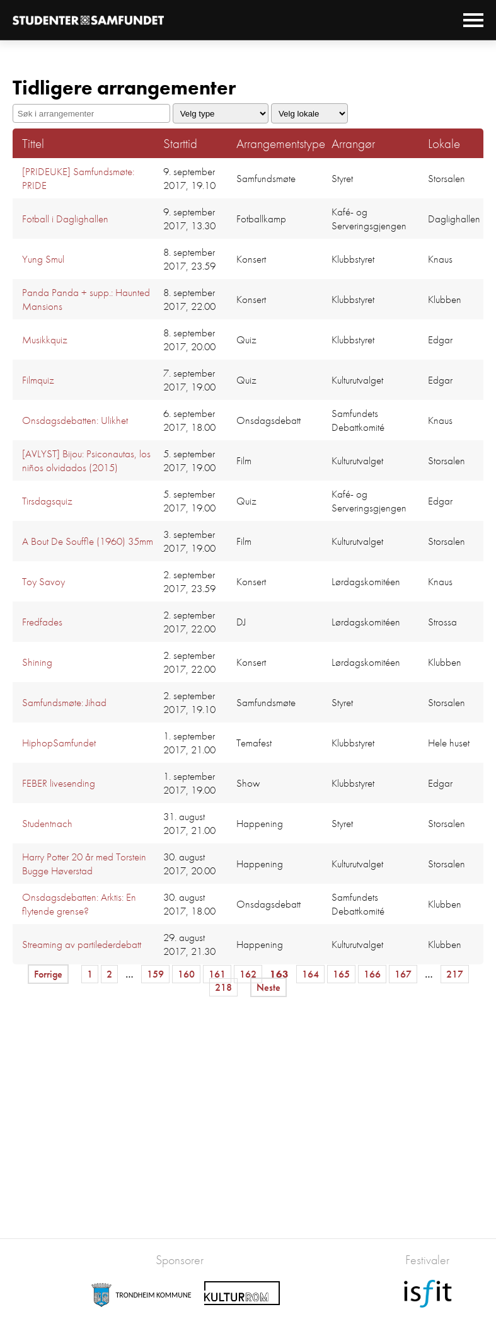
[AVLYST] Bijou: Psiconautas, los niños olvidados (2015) (86, 460)
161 (217, 974)
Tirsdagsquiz (47, 501)
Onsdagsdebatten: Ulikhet (75, 420)
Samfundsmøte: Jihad (64, 702)
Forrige (48, 974)
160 (186, 974)
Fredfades (42, 622)
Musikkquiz (44, 339)
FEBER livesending (58, 783)
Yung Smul (43, 259)
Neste (268, 987)
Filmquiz (38, 380)
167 (403, 974)
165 (341, 974)
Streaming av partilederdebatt (81, 944)
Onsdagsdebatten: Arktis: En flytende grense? (79, 904)
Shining (37, 662)
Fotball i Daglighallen (65, 218)
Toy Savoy (43, 581)
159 (155, 974)
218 (223, 987)
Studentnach (47, 823)
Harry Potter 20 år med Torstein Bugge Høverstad (84, 863)
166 (372, 974)
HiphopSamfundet (59, 743)
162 (248, 974)
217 (454, 974)
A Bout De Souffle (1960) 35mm (87, 541)
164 (310, 974)
